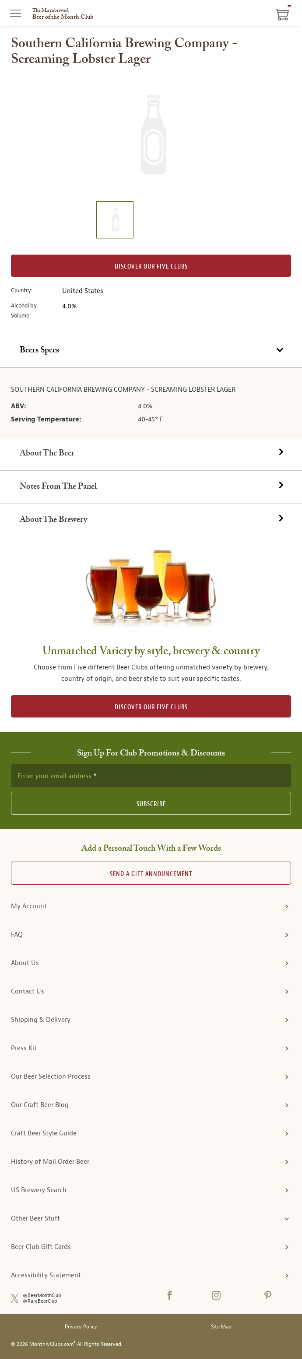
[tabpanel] (151, 403)
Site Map (221, 1327)
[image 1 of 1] (114, 221)
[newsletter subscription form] (151, 775)
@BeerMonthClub (42, 1295)
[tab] (151, 351)
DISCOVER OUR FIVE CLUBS (151, 707)
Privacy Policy (81, 1327)
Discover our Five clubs (151, 266)
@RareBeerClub (40, 1301)
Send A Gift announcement (151, 874)
